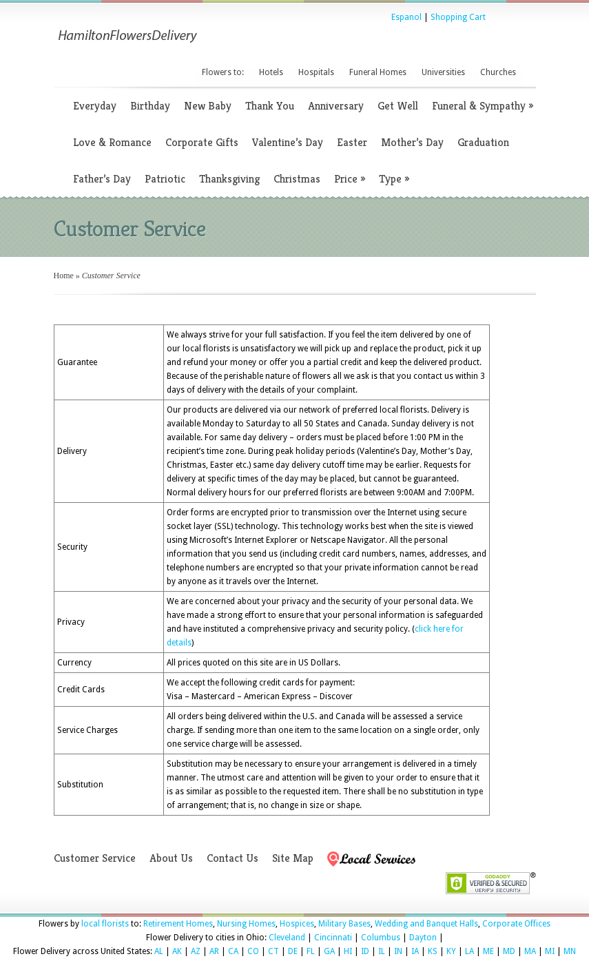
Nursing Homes (246, 924)
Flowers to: (223, 72)
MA (530, 951)
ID (365, 951)
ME (488, 951)
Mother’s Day (412, 142)
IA (415, 951)
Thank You (269, 106)
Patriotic (165, 179)
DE (293, 951)
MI (550, 951)
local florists (105, 924)
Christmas (296, 179)
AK (177, 951)
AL (158, 951)
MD (509, 951)
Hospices (297, 924)
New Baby (207, 106)
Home (64, 275)
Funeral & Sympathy (482, 106)
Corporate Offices (516, 924)
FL (311, 951)
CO (253, 951)
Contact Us (232, 858)
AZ (195, 951)
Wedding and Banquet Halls (426, 924)
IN (398, 951)
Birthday (150, 106)
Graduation (483, 142)
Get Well (398, 106)
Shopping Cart (458, 17)
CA (233, 951)
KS (432, 951)
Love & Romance (112, 142)
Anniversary (336, 106)
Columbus (380, 937)
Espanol (406, 17)
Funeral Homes (377, 72)
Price (349, 179)
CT (273, 951)
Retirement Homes (178, 924)
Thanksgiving (229, 179)
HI (348, 951)
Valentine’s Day (287, 142)
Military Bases (344, 924)
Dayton (423, 937)
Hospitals (316, 72)
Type (394, 179)
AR (214, 951)
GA (329, 951)
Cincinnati (333, 937)
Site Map (292, 858)
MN (570, 951)
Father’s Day (102, 179)
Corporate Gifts (201, 142)
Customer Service (95, 858)
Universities (443, 72)
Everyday (94, 106)
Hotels (271, 72)
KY (451, 951)
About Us (171, 858)
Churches (498, 72)
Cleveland (287, 937)
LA (469, 951)
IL (381, 951)
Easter (352, 142)
